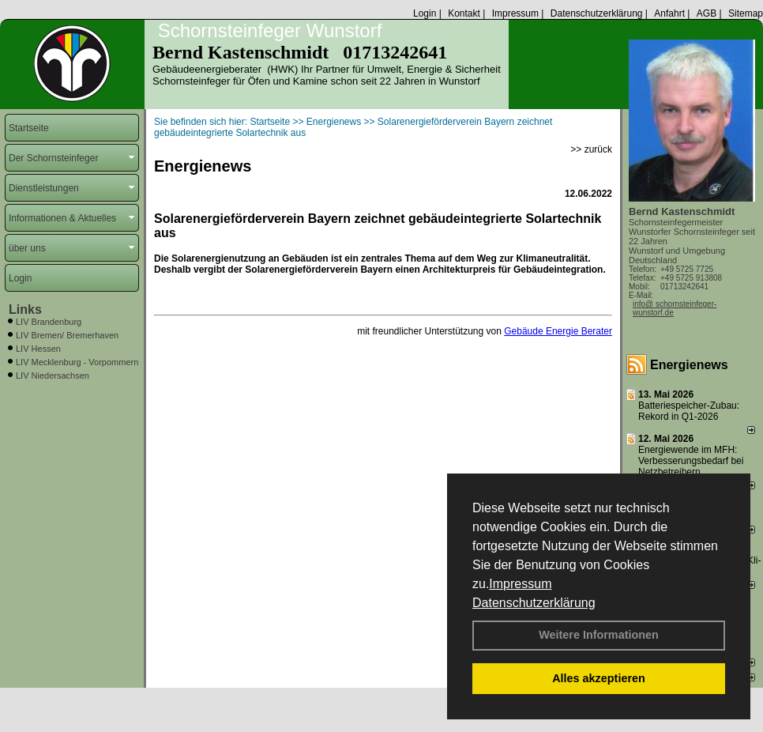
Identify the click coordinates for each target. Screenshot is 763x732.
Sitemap (745, 13)
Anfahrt (669, 13)
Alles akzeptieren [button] (598, 678)
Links (25, 309)
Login (424, 13)
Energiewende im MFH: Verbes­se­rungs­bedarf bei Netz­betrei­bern (690, 460)
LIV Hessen (38, 348)
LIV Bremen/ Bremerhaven (67, 335)
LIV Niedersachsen (52, 375)
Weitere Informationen (599, 634)
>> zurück (591, 149)
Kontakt (464, 13)
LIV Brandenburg (48, 321)
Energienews (689, 365)
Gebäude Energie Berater (558, 331)
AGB (706, 13)
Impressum (520, 584)
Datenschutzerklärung (534, 602)
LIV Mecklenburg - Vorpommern (77, 362)
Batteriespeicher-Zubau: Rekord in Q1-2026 (688, 411)
